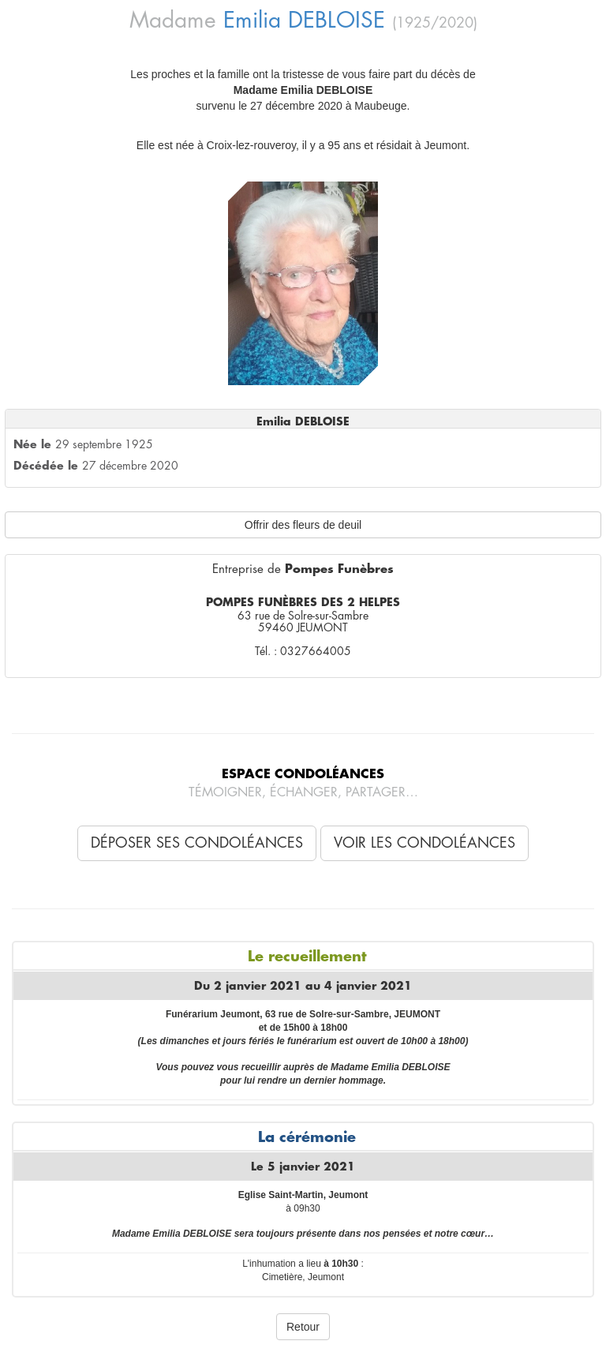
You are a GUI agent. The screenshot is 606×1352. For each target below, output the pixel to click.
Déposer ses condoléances (197, 843)
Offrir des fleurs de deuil (303, 525)
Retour (303, 1326)
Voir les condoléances (424, 843)
